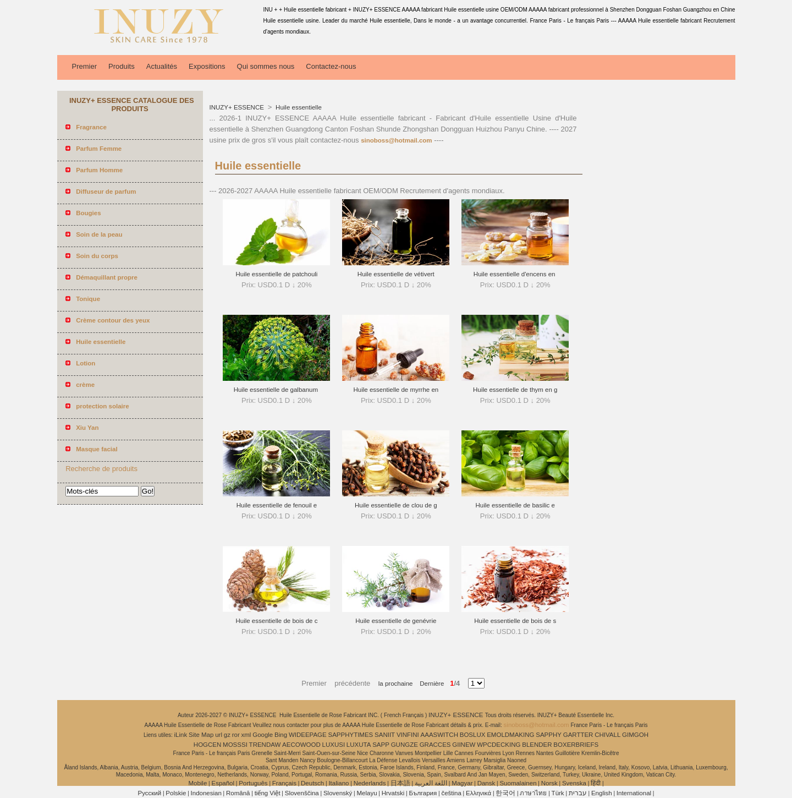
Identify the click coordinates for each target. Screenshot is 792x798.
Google (262, 734)
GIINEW (463, 744)
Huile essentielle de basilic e (514, 505)
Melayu (366, 793)
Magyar (462, 783)
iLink (181, 734)
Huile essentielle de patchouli (276, 274)
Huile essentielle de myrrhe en (395, 389)
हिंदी (596, 783)
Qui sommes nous (266, 66)
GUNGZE (404, 744)
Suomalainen (517, 783)
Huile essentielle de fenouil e (277, 505)
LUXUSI (333, 744)
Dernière (428, 683)
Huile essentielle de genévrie (395, 620)
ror (236, 734)
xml (246, 734)
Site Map (201, 734)
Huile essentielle (298, 107)
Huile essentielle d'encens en (515, 274)
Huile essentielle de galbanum (277, 389)
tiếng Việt (267, 793)
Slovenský (337, 793)
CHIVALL (607, 734)
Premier (84, 66)
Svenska (574, 783)
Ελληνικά (478, 793)
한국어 (505, 793)
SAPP (380, 744)
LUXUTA (358, 744)
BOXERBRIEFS (575, 744)
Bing (280, 734)
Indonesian (206, 793)
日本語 (400, 783)
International (634, 793)
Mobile (197, 783)
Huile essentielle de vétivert (396, 274)
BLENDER (537, 744)
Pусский (150, 793)
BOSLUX (473, 734)
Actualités (161, 66)
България (423, 793)
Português (253, 783)
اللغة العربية (431, 783)
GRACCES (435, 744)
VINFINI (408, 734)
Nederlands (370, 783)
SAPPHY (549, 734)
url (218, 734)
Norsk (549, 783)
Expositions (207, 66)
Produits (121, 66)
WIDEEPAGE (308, 734)
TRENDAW (265, 744)
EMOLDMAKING (510, 734)
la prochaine (395, 683)
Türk (558, 793)
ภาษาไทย (533, 793)
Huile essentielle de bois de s (515, 620)
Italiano (338, 783)
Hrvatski (393, 793)
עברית (578, 793)
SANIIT (385, 734)
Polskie (176, 793)
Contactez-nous (331, 66)
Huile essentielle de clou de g (396, 505)
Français (284, 783)
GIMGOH (635, 734)
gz (227, 734)
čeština (451, 793)
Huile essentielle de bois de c (276, 620)
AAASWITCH (439, 734)
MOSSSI (235, 744)
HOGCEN (207, 744)
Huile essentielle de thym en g (515, 389)
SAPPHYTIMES (350, 734)
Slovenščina (302, 793)
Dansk (486, 783)
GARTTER (578, 734)
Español (222, 783)
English (601, 793)
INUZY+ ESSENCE (238, 107)
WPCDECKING (498, 744)
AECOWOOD (301, 744)
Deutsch (312, 783)
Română (238, 793)
